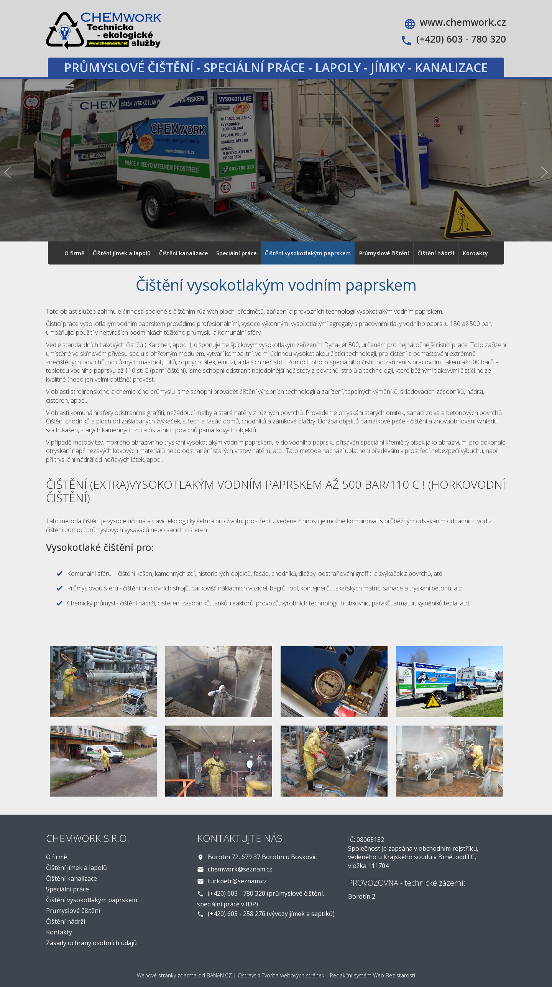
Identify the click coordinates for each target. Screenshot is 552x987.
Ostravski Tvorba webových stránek (281, 975)
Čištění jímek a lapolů (122, 253)
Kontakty (475, 253)
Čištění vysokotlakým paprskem (308, 253)
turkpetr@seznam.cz (237, 881)
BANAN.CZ (219, 975)
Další (544, 172)
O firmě (74, 253)
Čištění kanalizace (183, 253)
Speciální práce (236, 253)
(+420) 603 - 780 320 (461, 38)
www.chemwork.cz (463, 21)
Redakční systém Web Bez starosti (372, 975)
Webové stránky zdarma (167, 975)
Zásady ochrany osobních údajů (91, 943)
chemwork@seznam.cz (240, 869)
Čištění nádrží (435, 253)
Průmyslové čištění (384, 253)
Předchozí (7, 172)
